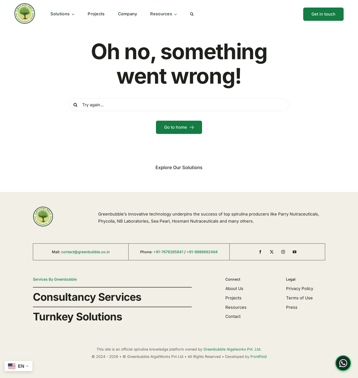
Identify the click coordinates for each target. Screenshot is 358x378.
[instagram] (283, 252)
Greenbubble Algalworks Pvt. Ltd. (232, 349)
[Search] (75, 104)
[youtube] (294, 252)
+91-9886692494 (202, 252)
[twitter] (271, 252)
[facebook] (260, 252)
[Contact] (323, 14)
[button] (192, 14)
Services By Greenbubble (55, 279)
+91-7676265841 (168, 252)
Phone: (146, 252)
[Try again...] (179, 104)
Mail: (56, 252)
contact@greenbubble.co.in (85, 252)
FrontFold (258, 356)
